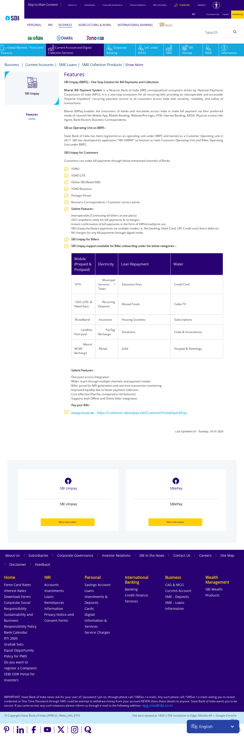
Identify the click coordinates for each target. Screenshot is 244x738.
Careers (226, 14)
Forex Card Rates (17, 584)
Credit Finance (136, 595)
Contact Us (181, 555)
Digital (90, 614)
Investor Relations (138, 5)
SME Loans (68, 64)
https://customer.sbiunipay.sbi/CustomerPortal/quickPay (142, 413)
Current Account (178, 590)
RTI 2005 (11, 638)
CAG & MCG (174, 584)
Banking (131, 589)
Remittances (54, 602)
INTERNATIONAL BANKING (135, 25)
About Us (72, 5)
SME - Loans (174, 602)
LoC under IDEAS (148, 50)
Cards (89, 608)
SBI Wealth (214, 589)
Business (12, 64)
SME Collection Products (102, 64)
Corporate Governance (112, 5)
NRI (50, 25)
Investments (54, 590)
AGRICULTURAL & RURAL (95, 25)
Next (225, 537)
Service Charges (97, 632)
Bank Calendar (15, 632)
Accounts (51, 584)
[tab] (32, 114)
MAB (208, 50)
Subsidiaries (89, 5)
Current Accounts (39, 64)
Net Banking (237, 14)
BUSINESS (65, 25)
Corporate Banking (117, 50)
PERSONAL (34, 25)
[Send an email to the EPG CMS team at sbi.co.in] (157, 705)
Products (212, 595)
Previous (218, 537)
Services (131, 601)
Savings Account (98, 584)
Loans (49, 596)
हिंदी (193, 14)
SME (169, 50)
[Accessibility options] (216, 5)
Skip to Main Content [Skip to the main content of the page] (45, 4)
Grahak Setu (14, 644)
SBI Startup (187, 50)
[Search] (235, 31)
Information (229, 50)
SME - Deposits (177, 596)
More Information (67, 522)
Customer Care (212, 14)
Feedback (202, 5)
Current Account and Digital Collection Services (70, 50)
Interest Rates (15, 590)
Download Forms (17, 596)
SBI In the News (160, 5)
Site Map (227, 555)
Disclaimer (17, 564)
